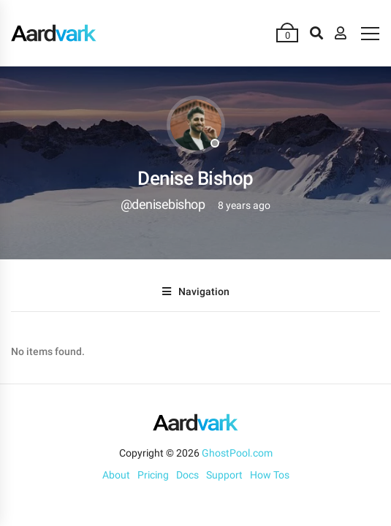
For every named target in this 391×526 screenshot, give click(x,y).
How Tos (269, 475)
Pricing (153, 475)
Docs (187, 475)
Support (224, 475)
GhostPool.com (237, 453)
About (116, 475)
